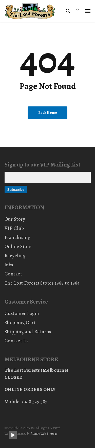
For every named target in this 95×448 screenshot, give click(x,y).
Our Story (15, 219)
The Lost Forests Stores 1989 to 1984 (42, 283)
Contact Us (17, 341)
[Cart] (77, 11)
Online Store (18, 246)
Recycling (15, 255)
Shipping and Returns (28, 331)
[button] (87, 10)
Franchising (17, 237)
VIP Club (14, 228)
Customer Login (22, 313)
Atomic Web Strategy (44, 434)
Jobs (9, 265)
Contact (13, 274)
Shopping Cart (20, 322)
